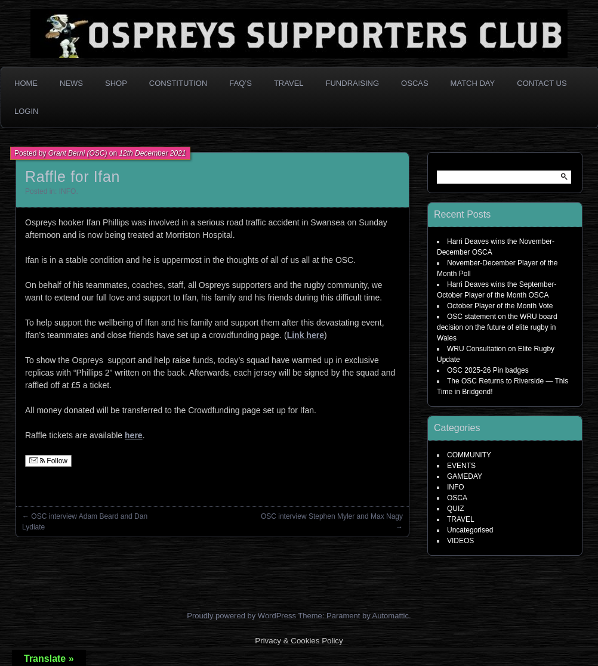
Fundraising (353, 83)
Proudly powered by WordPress (241, 615)
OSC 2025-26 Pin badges (488, 370)
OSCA (457, 498)
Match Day (473, 83)
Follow (48, 461)
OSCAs (415, 83)
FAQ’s (240, 83)
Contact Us (541, 83)
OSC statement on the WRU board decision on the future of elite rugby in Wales (497, 327)
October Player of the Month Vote (500, 306)
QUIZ (455, 508)
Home (26, 83)
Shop (116, 83)
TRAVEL (460, 519)
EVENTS (461, 465)
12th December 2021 (152, 153)
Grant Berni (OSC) (77, 153)
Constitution (178, 83)
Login (26, 111)
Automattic (390, 615)
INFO (67, 191)
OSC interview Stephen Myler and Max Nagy (332, 516)
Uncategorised (470, 530)
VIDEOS (460, 541)
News (71, 83)
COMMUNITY (469, 455)
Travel (289, 83)
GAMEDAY (464, 476)
